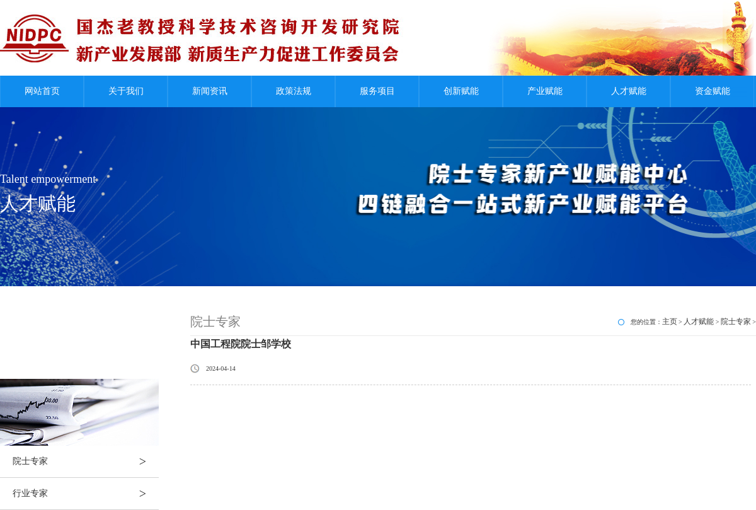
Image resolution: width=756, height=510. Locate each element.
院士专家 (86, 461)
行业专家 (86, 493)
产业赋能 (545, 91)
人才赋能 (628, 91)
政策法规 (293, 91)
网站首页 (42, 91)
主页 (669, 321)
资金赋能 (712, 91)
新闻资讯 (209, 91)
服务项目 (377, 91)
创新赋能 (461, 91)
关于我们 (126, 91)
